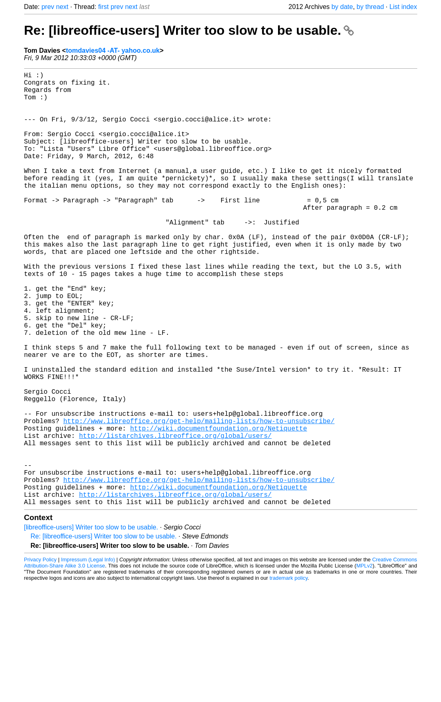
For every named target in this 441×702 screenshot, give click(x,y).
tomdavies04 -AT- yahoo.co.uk (113, 50)
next (62, 6)
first (103, 6)
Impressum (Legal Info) (88, 656)
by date (342, 6)
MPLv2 (364, 662)
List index (403, 6)
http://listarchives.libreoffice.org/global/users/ (175, 517)
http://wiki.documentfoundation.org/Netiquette (218, 508)
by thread (370, 6)
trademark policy (288, 674)
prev (47, 6)
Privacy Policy (40, 656)
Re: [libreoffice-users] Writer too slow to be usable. (189, 30)
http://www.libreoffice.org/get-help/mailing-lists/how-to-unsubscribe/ (199, 499)
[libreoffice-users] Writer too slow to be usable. (91, 623)
